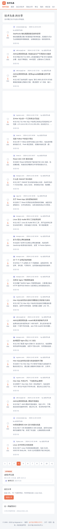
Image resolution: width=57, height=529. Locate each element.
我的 (41, 7)
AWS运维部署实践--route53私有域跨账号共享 (30, 320)
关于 (45, 522)
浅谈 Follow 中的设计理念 (23, 139)
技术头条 (5, 7)
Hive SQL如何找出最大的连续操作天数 (28, 361)
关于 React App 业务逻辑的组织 (25, 199)
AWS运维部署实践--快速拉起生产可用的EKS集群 (32, 54)
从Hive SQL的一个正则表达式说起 (26, 118)
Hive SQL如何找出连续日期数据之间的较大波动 (31, 300)
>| (52, 463)
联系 (50, 522)
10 (47, 463)
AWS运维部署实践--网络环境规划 (26, 401)
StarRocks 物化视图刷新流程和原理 (26, 34)
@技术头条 (18, 30)
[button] (7, 35)
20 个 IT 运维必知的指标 (22, 260)
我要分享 (9, 497)
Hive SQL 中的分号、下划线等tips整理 (27, 381)
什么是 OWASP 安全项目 (22, 179)
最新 (12, 7)
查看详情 (16, 43)
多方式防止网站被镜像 (21, 240)
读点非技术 (20, 7)
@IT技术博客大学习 (35, 522)
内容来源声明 (21, 525)
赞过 (36, 7)
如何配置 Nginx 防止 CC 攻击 (24, 341)
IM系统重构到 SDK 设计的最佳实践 (26, 425)
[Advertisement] (28, 101)
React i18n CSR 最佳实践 (23, 159)
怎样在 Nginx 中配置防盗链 (23, 280)
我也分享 (29, 7)
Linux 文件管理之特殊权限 (23, 445)
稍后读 (47, 7)
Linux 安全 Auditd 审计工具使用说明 (27, 219)
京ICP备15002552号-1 (35, 525)
